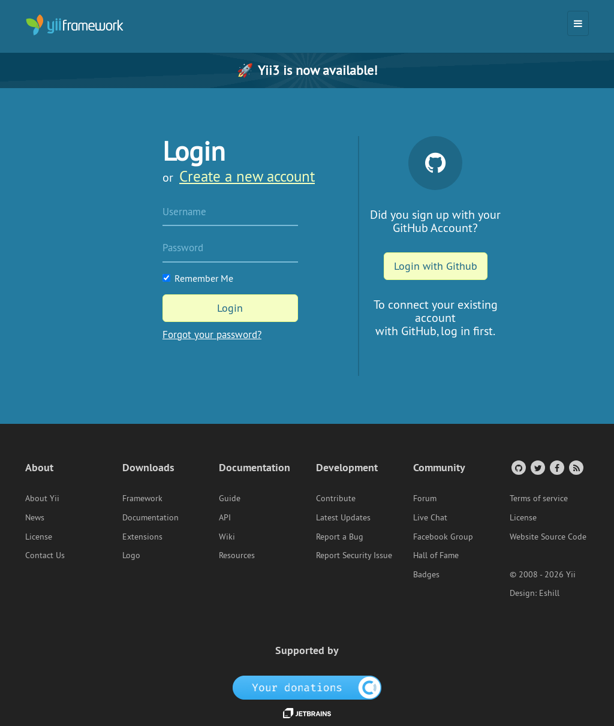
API (225, 517)
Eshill (549, 593)
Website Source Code (548, 536)
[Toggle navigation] (578, 23)
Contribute (336, 498)
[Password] (230, 249)
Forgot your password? (211, 334)
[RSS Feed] (575, 467)
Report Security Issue (354, 555)
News (34, 517)
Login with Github (435, 266)
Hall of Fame (436, 555)
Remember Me (197, 278)
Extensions (142, 536)
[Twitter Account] (537, 467)
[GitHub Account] (518, 467)
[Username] (230, 213)
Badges (426, 574)
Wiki (227, 536)
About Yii (42, 498)
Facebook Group (443, 536)
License (38, 536)
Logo (131, 555)
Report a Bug (339, 536)
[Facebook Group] (556, 467)
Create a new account (247, 176)
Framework (142, 498)
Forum (425, 498)
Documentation (150, 517)
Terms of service (539, 498)
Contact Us (45, 555)
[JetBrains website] (307, 712)
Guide (229, 498)
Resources (237, 555)
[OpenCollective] (307, 687)
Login (230, 308)
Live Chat (430, 517)
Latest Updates (343, 517)
